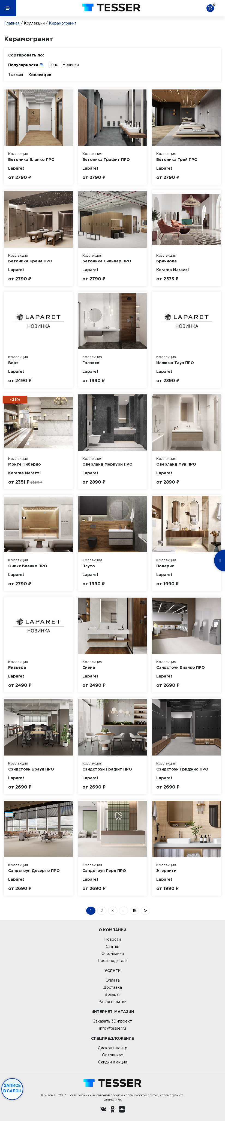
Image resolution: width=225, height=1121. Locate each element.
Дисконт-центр (112, 1048)
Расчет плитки (112, 1001)
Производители (113, 960)
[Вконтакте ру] (103, 1110)
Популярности (26, 64)
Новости (112, 939)
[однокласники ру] (112, 1110)
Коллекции (34, 23)
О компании (112, 953)
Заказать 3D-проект (112, 1021)
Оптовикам (112, 1055)
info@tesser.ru (112, 1028)
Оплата (113, 980)
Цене (53, 64)
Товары (15, 74)
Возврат (112, 994)
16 (134, 911)
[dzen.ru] (122, 1110)
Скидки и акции (112, 1062)
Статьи (112, 946)
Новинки (70, 64)
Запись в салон (12, 1088)
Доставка (112, 987)
